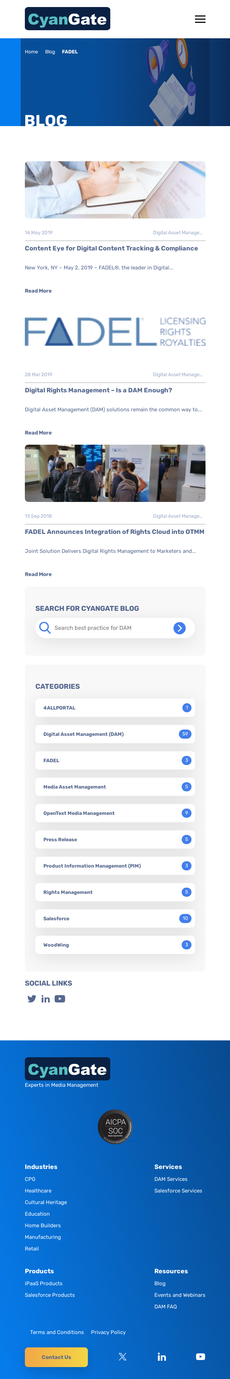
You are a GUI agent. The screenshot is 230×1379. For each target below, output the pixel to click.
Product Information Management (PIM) (92, 866)
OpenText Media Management (79, 813)
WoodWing (56, 945)
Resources (171, 1271)
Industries (41, 1167)
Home (31, 52)
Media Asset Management (74, 787)
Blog (50, 52)
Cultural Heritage (46, 1202)
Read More (38, 291)
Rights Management (68, 892)
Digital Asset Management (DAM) (179, 233)
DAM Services (171, 1179)
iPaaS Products (44, 1283)
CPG (30, 1179)
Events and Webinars (179, 1295)
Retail (32, 1249)
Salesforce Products (50, 1295)
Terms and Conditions (57, 1332)
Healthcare (38, 1191)
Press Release (60, 840)
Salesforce (56, 919)
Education (37, 1214)
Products (39, 1271)
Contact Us (56, 1357)
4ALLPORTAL (59, 708)
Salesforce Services (178, 1191)
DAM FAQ (165, 1306)
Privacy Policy (108, 1332)
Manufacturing (43, 1237)
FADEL (51, 761)
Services (168, 1167)
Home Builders (43, 1225)
